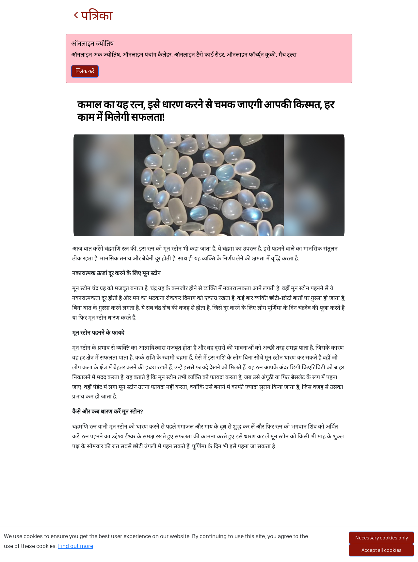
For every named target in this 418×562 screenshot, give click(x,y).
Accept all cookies (382, 550)
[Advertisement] (209, 513)
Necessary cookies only (381, 538)
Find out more (75, 546)
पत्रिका (92, 16)
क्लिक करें (84, 71)
